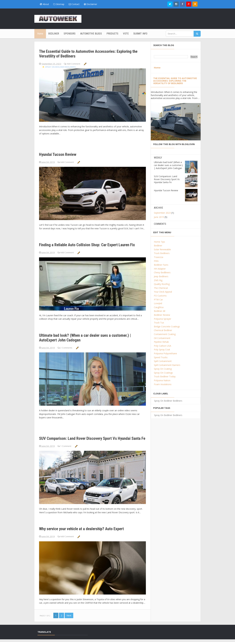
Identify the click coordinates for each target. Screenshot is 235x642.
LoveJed (158, 303)
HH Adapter (160, 268)
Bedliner (158, 245)
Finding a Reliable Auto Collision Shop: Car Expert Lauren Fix (89, 241)
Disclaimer (90, 4)
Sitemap (58, 4)
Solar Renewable (162, 249)
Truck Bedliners (162, 253)
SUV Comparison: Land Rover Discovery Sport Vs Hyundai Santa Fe (88, 436)
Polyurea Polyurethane (165, 353)
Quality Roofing (162, 284)
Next (69, 617)
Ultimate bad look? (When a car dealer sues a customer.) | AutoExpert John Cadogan (84, 334)
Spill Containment (163, 361)
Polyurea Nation (162, 380)
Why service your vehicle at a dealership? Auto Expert (86, 529)
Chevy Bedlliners (162, 272)
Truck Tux (159, 322)
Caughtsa (158, 307)
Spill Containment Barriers (167, 365)
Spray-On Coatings (163, 372)
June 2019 (159, 217)
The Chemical (161, 287)
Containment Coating (165, 334)
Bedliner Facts (161, 264)
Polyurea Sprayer (162, 318)
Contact (74, 4)
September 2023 (162, 212)
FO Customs (160, 295)
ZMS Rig (158, 280)
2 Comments (68, 344)
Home (157, 67)
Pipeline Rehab (161, 341)
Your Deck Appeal (163, 291)
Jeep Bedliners (161, 276)
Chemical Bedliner (163, 330)
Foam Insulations (162, 384)
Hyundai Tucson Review (63, 150)
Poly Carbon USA (162, 345)
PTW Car (158, 299)
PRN (156, 261)
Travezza (158, 257)
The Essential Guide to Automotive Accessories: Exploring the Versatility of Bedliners (87, 52)
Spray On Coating (163, 368)
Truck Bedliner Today (165, 376)
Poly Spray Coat (162, 349)
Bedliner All (159, 310)
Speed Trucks (161, 357)
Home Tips (159, 241)
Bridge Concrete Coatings (167, 326)
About (44, 4)
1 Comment (67, 445)
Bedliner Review (162, 314)
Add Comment (75, 61)
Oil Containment (162, 338)
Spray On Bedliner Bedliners (59, 66)
